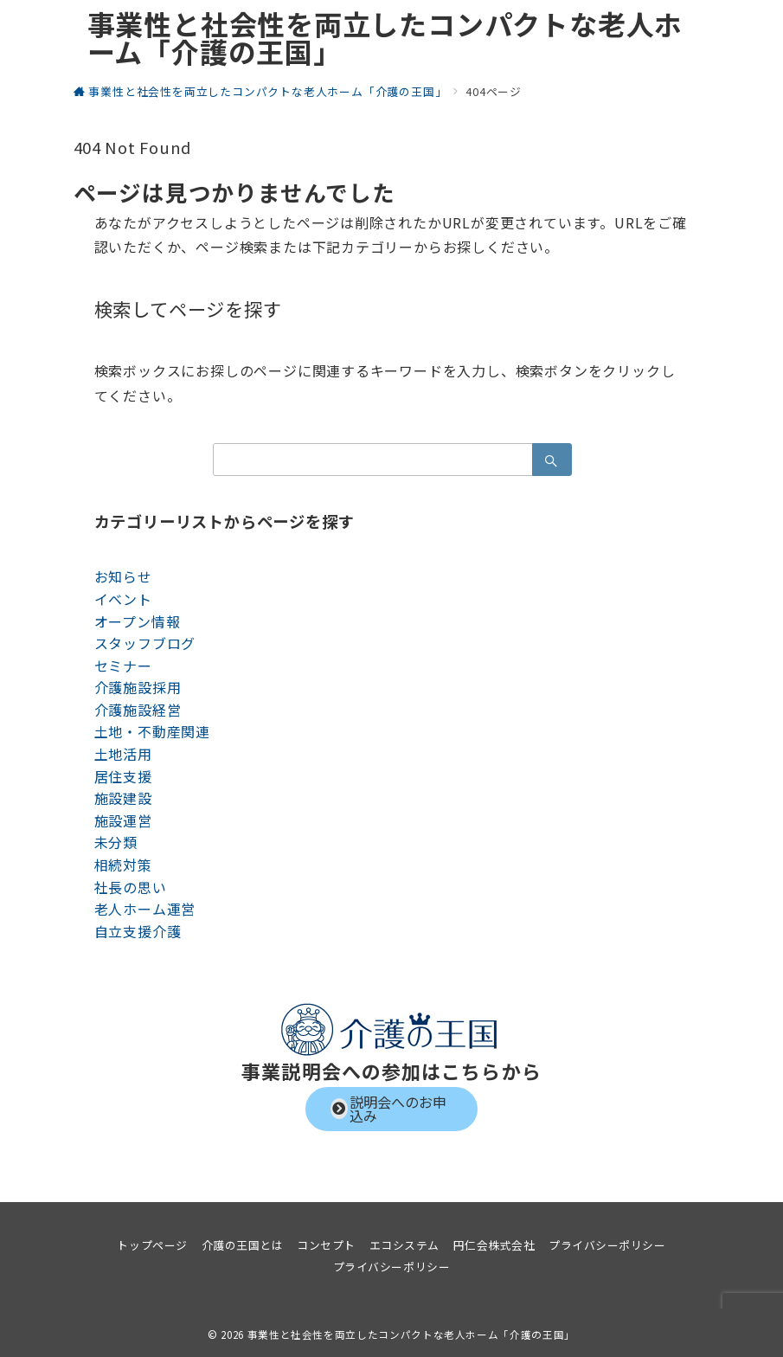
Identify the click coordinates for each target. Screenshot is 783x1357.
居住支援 (123, 776)
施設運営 (123, 820)
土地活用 (123, 753)
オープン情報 (137, 621)
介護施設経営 (138, 709)
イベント (123, 598)
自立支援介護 (138, 931)
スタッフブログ (145, 643)
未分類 (116, 842)
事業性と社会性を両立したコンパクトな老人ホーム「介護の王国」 (385, 37)
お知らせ (123, 576)
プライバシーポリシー (391, 1266)
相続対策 (123, 864)
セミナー (123, 665)
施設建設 (123, 798)
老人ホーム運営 (145, 908)
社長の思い (130, 887)
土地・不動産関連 (152, 731)
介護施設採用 (138, 687)
